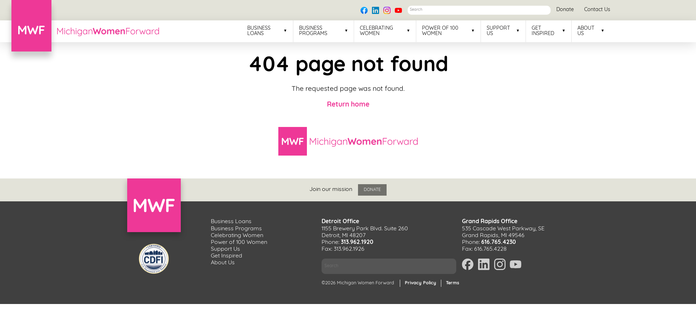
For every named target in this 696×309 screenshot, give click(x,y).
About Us (586, 31)
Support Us (498, 31)
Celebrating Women (376, 31)
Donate (565, 10)
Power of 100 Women (440, 31)
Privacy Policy (420, 283)
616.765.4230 (498, 242)
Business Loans (258, 31)
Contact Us (597, 10)
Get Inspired (543, 31)
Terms (452, 283)
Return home (348, 105)
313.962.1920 (357, 242)
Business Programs (313, 31)
